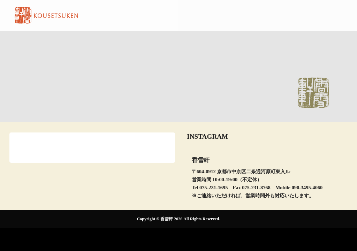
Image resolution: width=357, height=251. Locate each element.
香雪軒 (166, 218)
